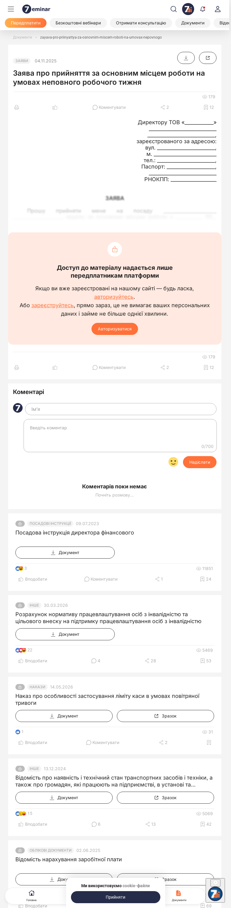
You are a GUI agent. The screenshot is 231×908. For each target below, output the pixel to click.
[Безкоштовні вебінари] (78, 23)
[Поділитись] (165, 107)
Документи (179, 895)
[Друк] (16, 107)
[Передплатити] (26, 23)
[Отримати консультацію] (141, 23)
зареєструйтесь (52, 305)
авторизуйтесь (113, 297)
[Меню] (11, 9)
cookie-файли (136, 885)
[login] (217, 9)
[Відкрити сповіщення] (203, 9)
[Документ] (186, 58)
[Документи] (192, 23)
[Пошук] (174, 9)
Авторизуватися (115, 328)
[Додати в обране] (209, 107)
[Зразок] (208, 58)
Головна (31, 895)
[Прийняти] (115, 897)
